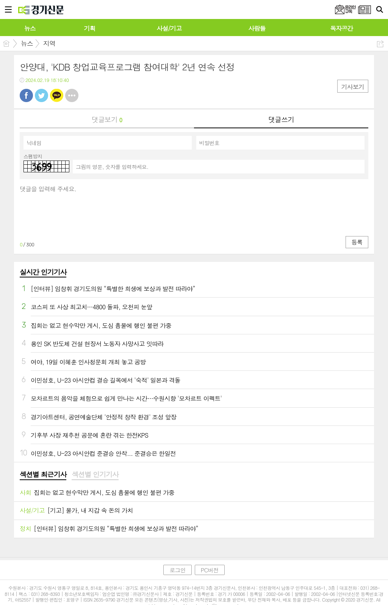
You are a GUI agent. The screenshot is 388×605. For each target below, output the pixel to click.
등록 (357, 242)
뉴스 (27, 43)
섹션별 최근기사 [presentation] (43, 474)
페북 (26, 95)
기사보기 (352, 86)
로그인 (177, 570)
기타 (71, 95)
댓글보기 (107, 119)
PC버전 (210, 570)
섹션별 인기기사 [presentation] (95, 474)
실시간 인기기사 (43, 272)
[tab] (43, 475)
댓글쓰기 (281, 119)
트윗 (41, 95)
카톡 (56, 95)
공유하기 (380, 43)
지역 (49, 43)
